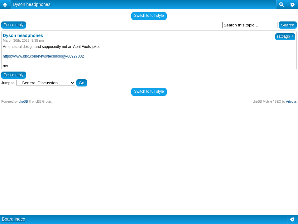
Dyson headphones (31, 4)
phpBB (23, 101)
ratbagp (285, 36)
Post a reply (13, 25)
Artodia (291, 101)
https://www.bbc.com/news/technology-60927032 (43, 56)
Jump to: (8, 83)
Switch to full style (149, 15)
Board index (13, 219)
